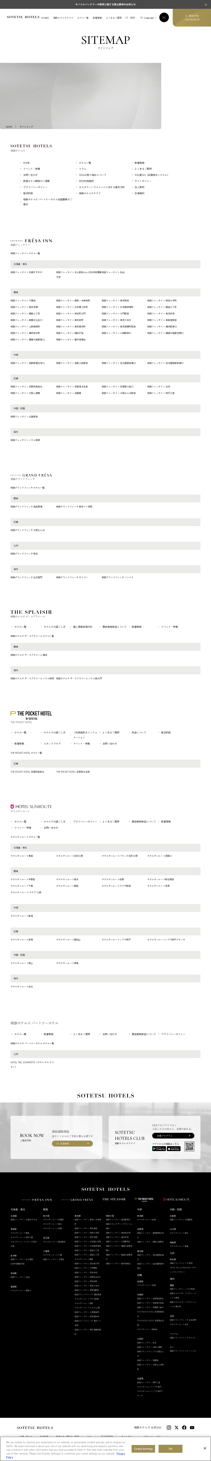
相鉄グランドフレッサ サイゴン (72, 577)
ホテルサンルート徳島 (67, 963)
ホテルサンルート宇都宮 (23, 879)
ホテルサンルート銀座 (67, 886)
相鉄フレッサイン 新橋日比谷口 (26, 320)
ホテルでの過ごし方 (54, 627)
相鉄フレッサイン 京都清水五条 (72, 386)
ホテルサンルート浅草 (158, 886)
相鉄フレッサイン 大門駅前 (115, 313)
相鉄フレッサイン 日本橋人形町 (72, 307)
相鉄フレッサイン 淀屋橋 (68, 393)
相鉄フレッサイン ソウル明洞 (25, 440)
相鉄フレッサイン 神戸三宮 (160, 393)
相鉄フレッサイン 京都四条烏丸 (26, 386)
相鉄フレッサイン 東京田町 (69, 320)
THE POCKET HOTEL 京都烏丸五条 (73, 772)
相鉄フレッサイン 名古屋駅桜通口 (119, 363)
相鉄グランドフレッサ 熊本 (24, 554)
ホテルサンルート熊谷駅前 (160, 879)
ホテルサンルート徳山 (22, 963)
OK (170, 1449)
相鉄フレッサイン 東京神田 (115, 300)
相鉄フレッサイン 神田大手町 (162, 300)
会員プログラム (164, 1136)
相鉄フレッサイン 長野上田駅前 (72, 363)
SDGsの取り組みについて (92, 175)
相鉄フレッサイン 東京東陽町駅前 (119, 326)
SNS (132, 17)
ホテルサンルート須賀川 (159, 856)
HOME (45, 17)
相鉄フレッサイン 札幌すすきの (26, 272)
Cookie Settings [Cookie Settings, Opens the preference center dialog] (143, 1449)
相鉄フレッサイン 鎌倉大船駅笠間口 (165, 333)
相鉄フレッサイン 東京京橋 (24, 307)
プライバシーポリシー (35, 187)
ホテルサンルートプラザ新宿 (116, 886)
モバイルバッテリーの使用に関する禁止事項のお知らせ (105, 4)
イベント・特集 (31, 169)
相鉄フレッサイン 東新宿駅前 (162, 320)
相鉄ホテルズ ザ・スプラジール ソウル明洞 (32, 678)
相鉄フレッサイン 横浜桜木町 (25, 333)
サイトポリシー (143, 181)
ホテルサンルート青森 (22, 856)
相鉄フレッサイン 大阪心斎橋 (25, 393)
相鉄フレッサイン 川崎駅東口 (116, 333)
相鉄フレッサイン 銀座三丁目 (162, 307)
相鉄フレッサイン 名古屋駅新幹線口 (165, 363)
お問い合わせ (30, 175)
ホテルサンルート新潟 (22, 916)
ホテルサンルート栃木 (67, 879)
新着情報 (97, 17)
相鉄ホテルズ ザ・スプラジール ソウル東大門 (79, 678)
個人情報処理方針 (82, 627)
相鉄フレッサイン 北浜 (158, 386)
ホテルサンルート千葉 (22, 886)
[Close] (205, 1448)
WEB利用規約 (86, 181)
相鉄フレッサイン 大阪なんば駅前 (119, 393)
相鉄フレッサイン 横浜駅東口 (162, 326)
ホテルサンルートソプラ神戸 (116, 939)
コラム (82, 169)
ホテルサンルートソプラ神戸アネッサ (166, 939)
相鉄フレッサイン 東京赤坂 (160, 313)
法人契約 (139, 187)
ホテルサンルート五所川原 (69, 856)
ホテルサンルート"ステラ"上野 (26, 892)
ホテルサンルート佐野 (113, 879)
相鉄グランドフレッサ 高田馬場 (26, 507)
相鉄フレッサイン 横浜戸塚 (69, 333)
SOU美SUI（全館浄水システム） (152, 175)
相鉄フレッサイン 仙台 (113, 272)
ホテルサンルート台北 (22, 986)
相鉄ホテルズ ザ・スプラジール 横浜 (29, 655)
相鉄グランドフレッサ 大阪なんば (27, 530)
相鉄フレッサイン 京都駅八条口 (117, 386)
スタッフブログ (52, 744)
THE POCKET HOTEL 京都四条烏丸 (27, 772)
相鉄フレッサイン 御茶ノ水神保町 (73, 300)
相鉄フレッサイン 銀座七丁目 (25, 313)
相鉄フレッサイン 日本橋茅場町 (117, 307)
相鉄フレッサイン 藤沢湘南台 (71, 339)
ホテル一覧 (82, 17)
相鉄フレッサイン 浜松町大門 (71, 313)
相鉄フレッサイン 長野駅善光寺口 (27, 363)
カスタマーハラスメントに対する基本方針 (102, 187)
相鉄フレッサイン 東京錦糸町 (71, 326)
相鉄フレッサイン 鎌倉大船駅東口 (27, 339)
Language (149, 17)
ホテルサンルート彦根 (22, 939)
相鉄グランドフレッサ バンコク (117, 577)
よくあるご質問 (113, 17)
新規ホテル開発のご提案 (36, 181)
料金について (139, 733)
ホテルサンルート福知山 (68, 939)
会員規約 (139, 194)
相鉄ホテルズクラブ (63, 17)
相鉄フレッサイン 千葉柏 (23, 300)
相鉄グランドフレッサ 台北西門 (26, 577)
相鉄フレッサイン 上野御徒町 (25, 326)
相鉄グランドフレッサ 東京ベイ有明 (74, 507)
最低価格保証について (114, 627)
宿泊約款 (28, 194)
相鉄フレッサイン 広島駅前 (24, 417)
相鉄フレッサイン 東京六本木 (116, 320)
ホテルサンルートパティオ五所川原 (119, 856)
